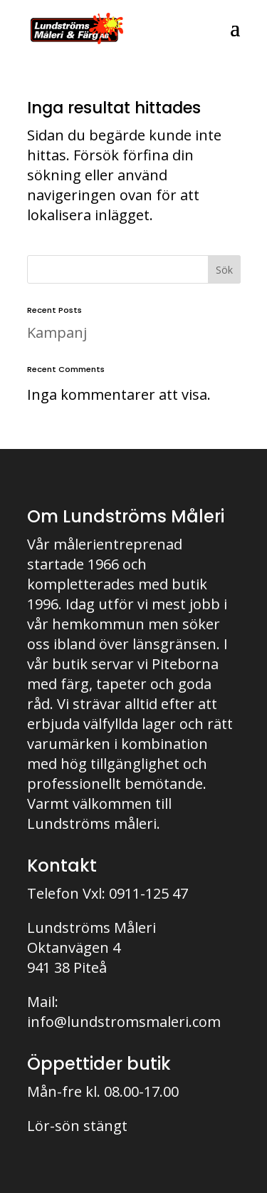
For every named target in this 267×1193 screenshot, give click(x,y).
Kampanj (57, 332)
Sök (224, 270)
